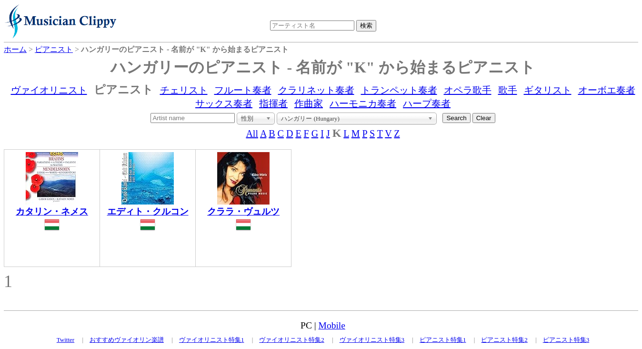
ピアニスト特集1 (443, 339)
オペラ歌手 (468, 90)
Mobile (332, 325)
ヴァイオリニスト (49, 90)
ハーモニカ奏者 (363, 103)
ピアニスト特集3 (566, 339)
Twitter (65, 339)
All (252, 133)
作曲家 (308, 103)
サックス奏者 (223, 103)
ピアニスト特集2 (504, 339)
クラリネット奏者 (316, 90)
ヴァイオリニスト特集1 (211, 339)
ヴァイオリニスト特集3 (372, 339)
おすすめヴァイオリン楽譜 (127, 339)
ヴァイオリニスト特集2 (291, 339)
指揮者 (273, 103)
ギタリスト (548, 90)
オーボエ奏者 (606, 90)
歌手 (507, 90)
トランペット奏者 (399, 90)
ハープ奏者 (427, 103)
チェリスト (184, 90)
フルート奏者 (242, 90)
